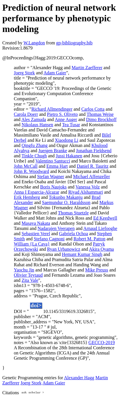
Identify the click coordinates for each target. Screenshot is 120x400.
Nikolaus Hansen (37, 124)
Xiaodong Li (66, 140)
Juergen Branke (52, 150)
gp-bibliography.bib (74, 42)
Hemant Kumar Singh (82, 254)
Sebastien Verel (36, 233)
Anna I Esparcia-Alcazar (36, 192)
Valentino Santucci (52, 161)
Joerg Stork (24, 72)
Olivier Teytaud (28, 275)
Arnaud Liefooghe (100, 228)
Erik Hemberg (27, 197)
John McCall (25, 166)
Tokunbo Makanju (66, 197)
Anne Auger (66, 119)
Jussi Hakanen (69, 155)
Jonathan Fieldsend (93, 150)
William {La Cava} (32, 243)
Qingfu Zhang (34, 145)
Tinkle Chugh (34, 155)
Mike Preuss (96, 269)
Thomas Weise (100, 114)
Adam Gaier (54, 72)
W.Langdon (34, 42)
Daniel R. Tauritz (92, 166)
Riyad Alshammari (85, 192)
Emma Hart (57, 166)
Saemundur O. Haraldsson (66, 202)
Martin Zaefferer (87, 67)
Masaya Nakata (36, 223)
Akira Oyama (101, 249)
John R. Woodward (31, 171)
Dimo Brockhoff (101, 119)
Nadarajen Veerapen (56, 228)
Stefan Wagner (50, 176)
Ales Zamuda (33, 119)
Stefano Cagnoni (49, 238)
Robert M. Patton (90, 238)
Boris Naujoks (53, 186)
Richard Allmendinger (52, 109)
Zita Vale (30, 280)
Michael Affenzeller (91, 176)
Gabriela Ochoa (73, 233)
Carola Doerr (26, 114)
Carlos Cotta (92, 109)
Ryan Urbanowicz (63, 249)
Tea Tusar (71, 124)
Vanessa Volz (87, 186)
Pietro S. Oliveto (62, 114)
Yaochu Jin (24, 269)
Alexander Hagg (79, 377)
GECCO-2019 (101, 342)
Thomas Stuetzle (73, 212)
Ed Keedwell (105, 218)
